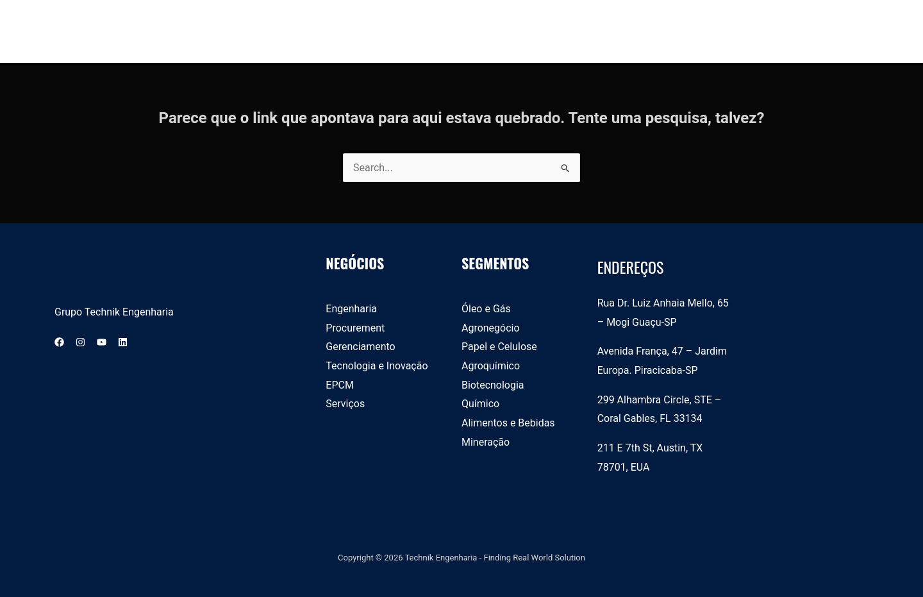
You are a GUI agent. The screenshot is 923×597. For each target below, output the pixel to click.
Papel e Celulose (499, 347)
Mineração (486, 442)
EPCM (340, 385)
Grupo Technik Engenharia (114, 312)
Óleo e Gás (486, 309)
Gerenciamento (360, 347)
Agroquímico (491, 366)
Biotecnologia (493, 385)
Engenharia (351, 309)
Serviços (345, 404)
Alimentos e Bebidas (508, 423)
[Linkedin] (123, 342)
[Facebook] (59, 342)
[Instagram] (80, 342)
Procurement (355, 328)
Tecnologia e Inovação (377, 366)
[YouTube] (101, 342)
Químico (480, 404)
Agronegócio (491, 328)
